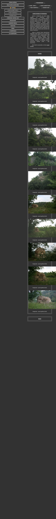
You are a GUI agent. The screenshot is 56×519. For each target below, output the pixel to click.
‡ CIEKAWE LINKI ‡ (13, 15)
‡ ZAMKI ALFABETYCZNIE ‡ (12, 10)
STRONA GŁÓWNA (13, 2)
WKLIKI (12, 28)
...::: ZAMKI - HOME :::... (32, 5)
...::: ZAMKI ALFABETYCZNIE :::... (45, 5)
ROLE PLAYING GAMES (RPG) (13, 5)
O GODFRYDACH (12, 31)
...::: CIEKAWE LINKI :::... (46, 7)
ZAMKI (13, 7)
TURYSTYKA (12, 25)
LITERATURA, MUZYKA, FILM (13, 18)
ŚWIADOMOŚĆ (13, 20)
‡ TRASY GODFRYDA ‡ (12, 12)
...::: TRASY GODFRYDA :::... (34, 7)
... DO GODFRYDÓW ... (12, 33)
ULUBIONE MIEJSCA (13, 23)
